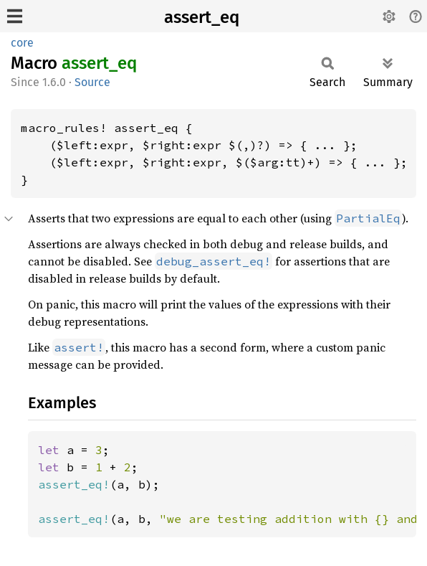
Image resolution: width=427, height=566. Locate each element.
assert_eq (201, 17)
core (22, 42)
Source (92, 82)
